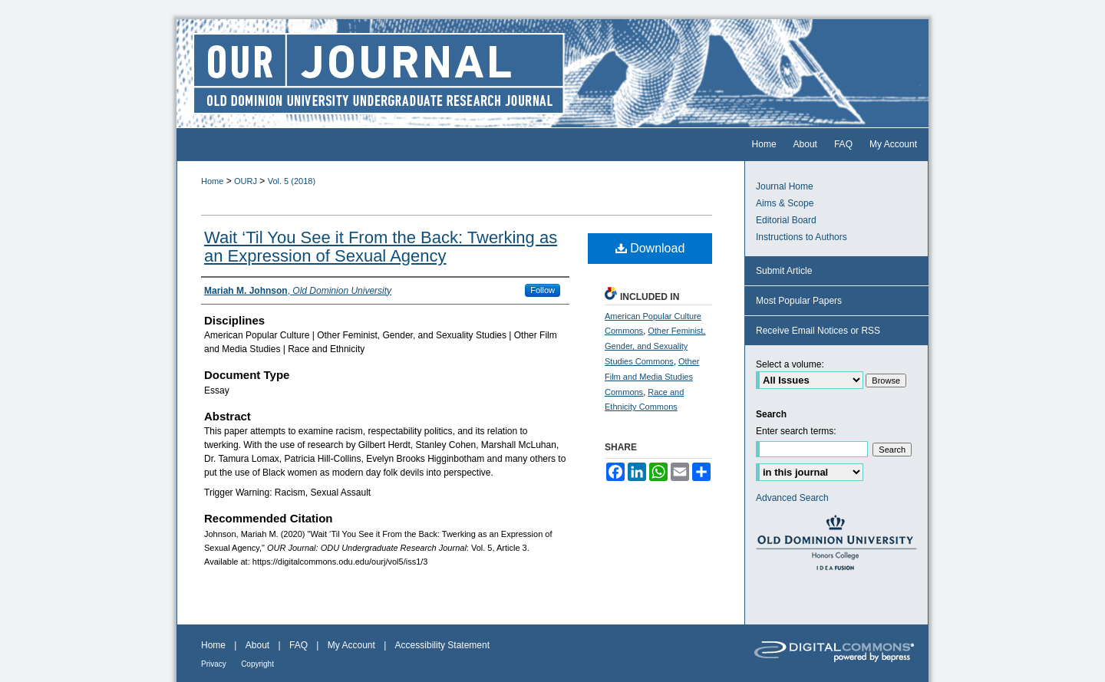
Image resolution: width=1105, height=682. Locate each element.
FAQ (298, 645)
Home (212, 181)
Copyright (257, 664)
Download (650, 248)
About (257, 645)
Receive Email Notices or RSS (818, 330)
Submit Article (784, 270)
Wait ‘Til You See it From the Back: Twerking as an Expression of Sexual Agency (380, 246)
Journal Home (784, 186)
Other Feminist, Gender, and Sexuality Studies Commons (655, 346)
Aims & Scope (784, 203)
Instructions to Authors (801, 237)
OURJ (245, 181)
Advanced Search (792, 498)
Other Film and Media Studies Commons (652, 377)
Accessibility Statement (442, 645)
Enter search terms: (796, 431)
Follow (542, 290)
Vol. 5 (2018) (291, 181)
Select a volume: (790, 364)
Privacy (213, 664)
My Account (351, 645)
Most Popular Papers (799, 300)
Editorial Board (786, 220)
